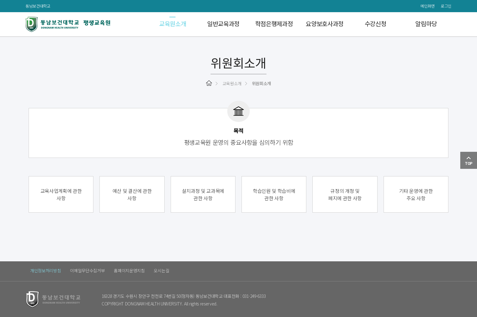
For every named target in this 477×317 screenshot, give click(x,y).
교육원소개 (172, 24)
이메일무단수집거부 (87, 270)
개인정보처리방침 (45, 270)
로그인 (446, 6)
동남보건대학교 (38, 6)
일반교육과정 (223, 24)
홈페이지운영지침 (129, 270)
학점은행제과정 (274, 24)
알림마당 (426, 24)
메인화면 (427, 6)
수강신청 (375, 24)
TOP (468, 161)
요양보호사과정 (324, 24)
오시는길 (161, 270)
